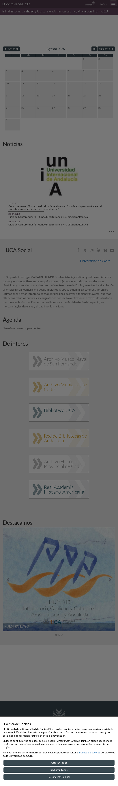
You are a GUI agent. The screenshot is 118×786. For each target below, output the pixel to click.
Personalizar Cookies (59, 776)
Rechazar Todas (59, 769)
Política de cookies (89, 752)
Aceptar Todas (59, 762)
